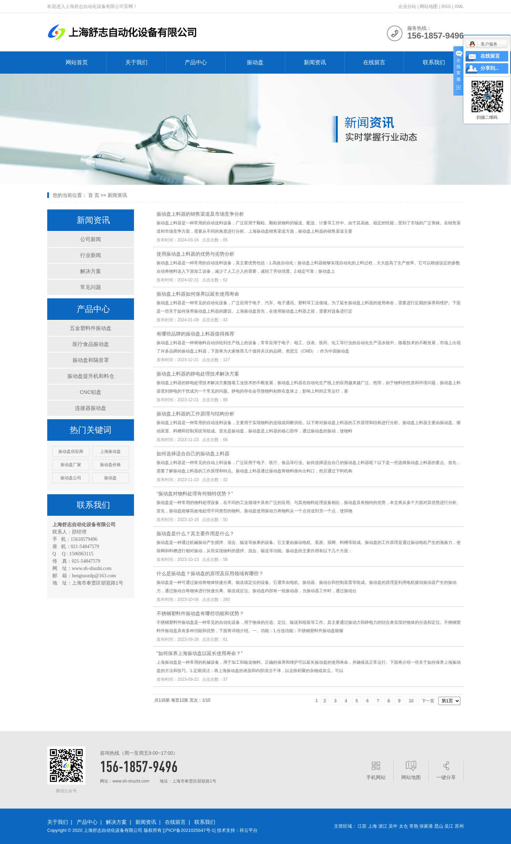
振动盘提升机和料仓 (90, 376)
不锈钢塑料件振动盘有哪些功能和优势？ (200, 613)
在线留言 (374, 62)
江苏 (362, 826)
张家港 (426, 826)
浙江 (382, 826)
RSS (446, 6)
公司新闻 (90, 239)
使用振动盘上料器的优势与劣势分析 (195, 254)
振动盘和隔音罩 (91, 360)
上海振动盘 (110, 451)
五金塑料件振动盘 (90, 328)
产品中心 (196, 62)
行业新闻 (90, 255)
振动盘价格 (110, 464)
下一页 (428, 700)
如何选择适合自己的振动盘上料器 (193, 453)
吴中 (392, 826)
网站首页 (77, 62)
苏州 (459, 826)
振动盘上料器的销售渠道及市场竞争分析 (200, 214)
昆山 (438, 826)
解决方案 (90, 271)
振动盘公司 (70, 477)
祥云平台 (249, 830)
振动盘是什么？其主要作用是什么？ (195, 533)
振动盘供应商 (70, 451)
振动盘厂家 (70, 464)
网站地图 (429, 6)
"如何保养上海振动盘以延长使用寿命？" (200, 653)
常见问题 (90, 287)
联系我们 (434, 62)
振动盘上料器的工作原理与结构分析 (195, 413)
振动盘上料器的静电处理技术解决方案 (198, 374)
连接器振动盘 (90, 408)
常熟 (413, 826)
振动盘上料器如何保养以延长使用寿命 (198, 294)
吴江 (448, 826)
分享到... (489, 68)
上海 (372, 826)
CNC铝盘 (91, 392)
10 (411, 700)
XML (459, 6)
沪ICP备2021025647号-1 (189, 830)
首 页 (93, 195)
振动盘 (255, 62)
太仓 (403, 826)
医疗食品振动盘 (91, 344)
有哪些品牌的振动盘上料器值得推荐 (195, 334)
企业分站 (407, 6)
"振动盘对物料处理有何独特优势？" (195, 493)
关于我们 (136, 62)
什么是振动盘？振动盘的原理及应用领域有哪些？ (210, 573)
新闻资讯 (315, 62)
